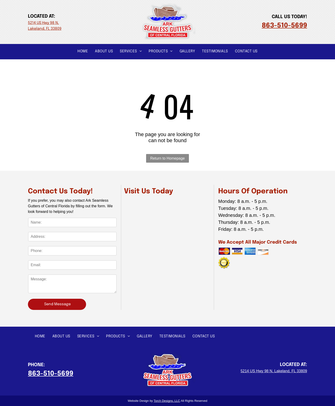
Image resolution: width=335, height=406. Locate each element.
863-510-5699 (284, 25)
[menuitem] (82, 51)
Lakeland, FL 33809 (44, 29)
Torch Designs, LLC (167, 401)
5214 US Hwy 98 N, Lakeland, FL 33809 (274, 371)
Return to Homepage (167, 158)
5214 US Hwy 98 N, (43, 23)
